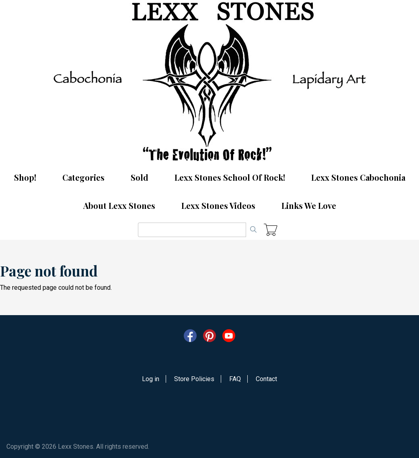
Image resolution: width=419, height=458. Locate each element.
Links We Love (308, 205)
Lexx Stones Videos (218, 205)
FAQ (235, 379)
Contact (266, 379)
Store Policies (194, 379)
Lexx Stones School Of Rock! (230, 177)
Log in (150, 379)
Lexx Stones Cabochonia (358, 177)
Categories (83, 177)
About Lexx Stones (119, 205)
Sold (139, 177)
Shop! (25, 177)
